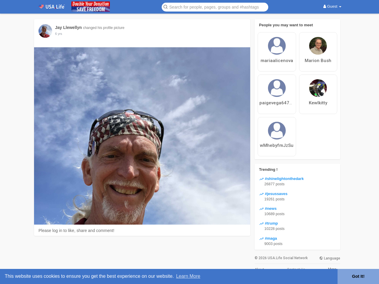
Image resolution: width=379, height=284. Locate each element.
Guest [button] (332, 6)
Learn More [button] (188, 276)
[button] (215, 7)
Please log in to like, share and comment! (76, 230)
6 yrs (58, 33)
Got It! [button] (358, 276)
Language (329, 258)
